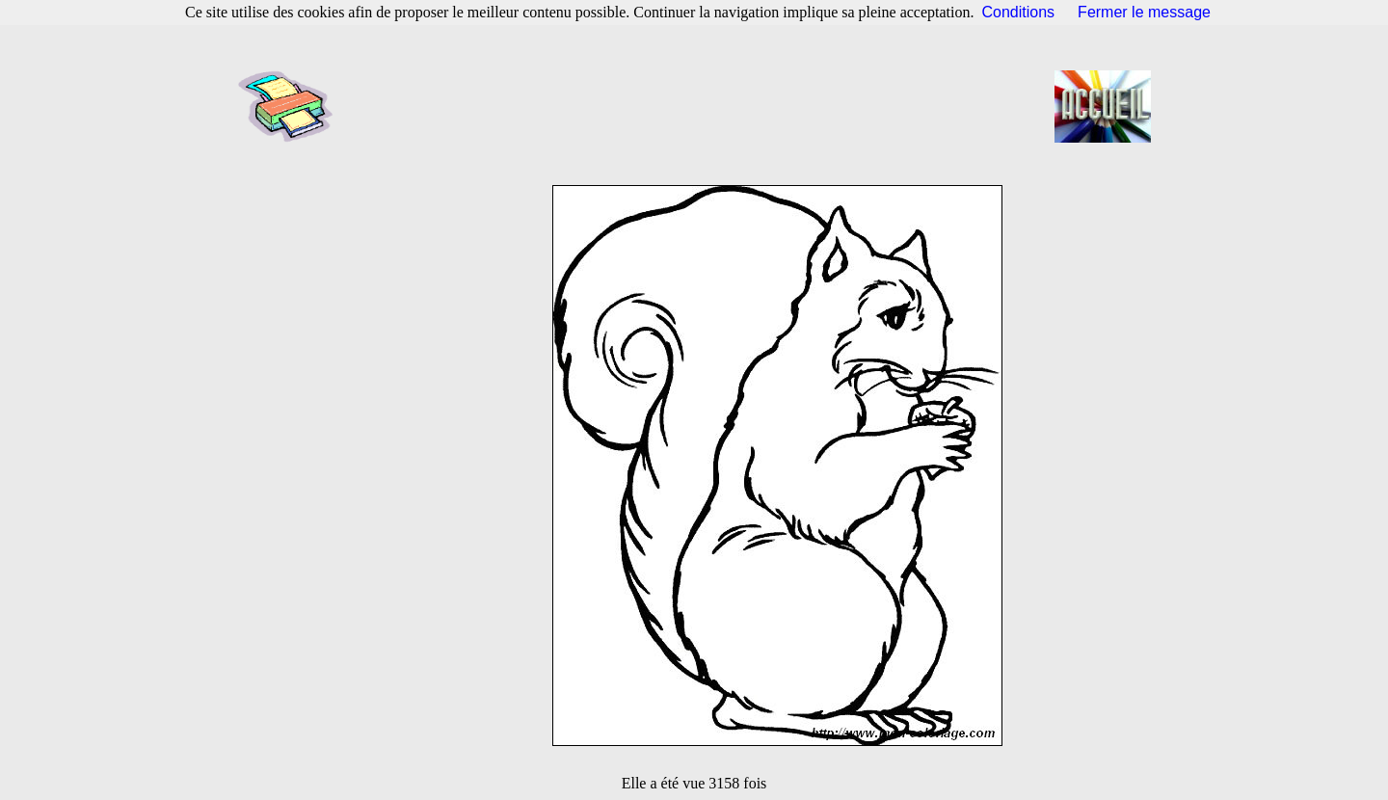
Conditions (1018, 12)
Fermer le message (1144, 12)
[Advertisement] (700, 106)
